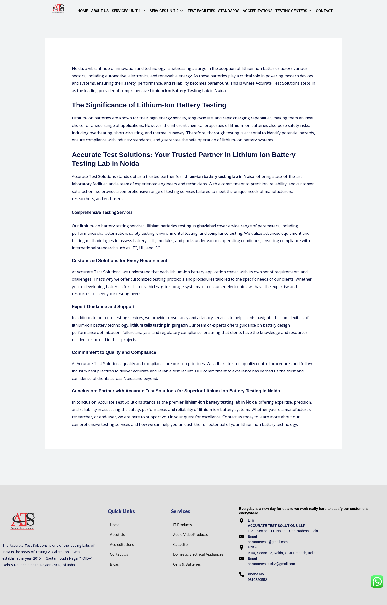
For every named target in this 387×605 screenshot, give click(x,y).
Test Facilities (200, 11)
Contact (323, 11)
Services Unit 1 (128, 11)
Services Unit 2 (165, 11)
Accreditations (256, 11)
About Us (99, 11)
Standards (228, 11)
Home (82, 11)
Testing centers (292, 11)
